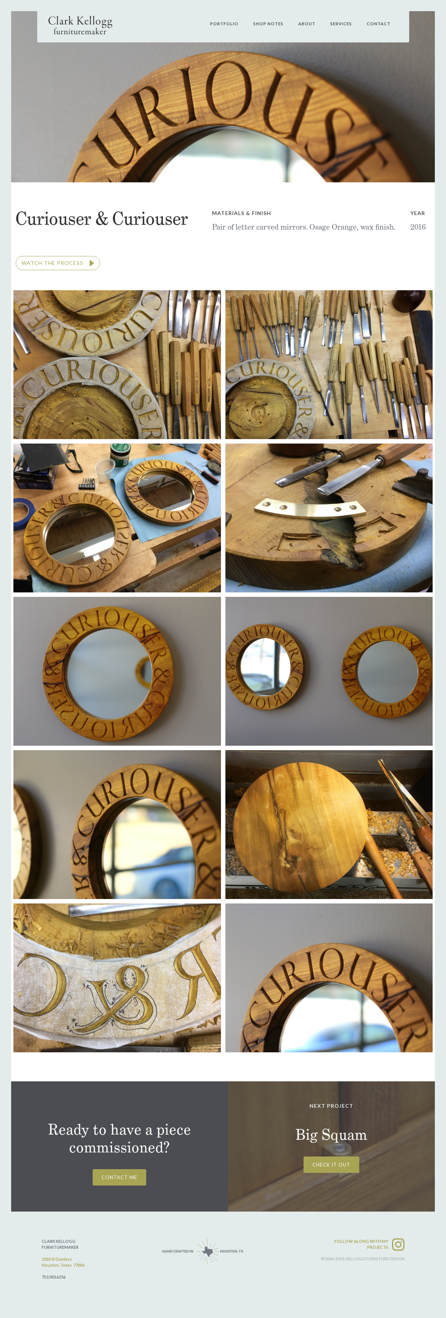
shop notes (268, 23)
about (306, 23)
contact (379, 23)
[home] (80, 25)
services (341, 23)
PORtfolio (224, 23)
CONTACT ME (119, 1177)
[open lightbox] (58, 263)
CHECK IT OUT (331, 1165)
